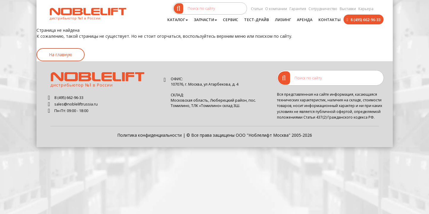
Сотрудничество (322, 8)
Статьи (257, 8)
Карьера (365, 8)
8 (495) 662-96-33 (366, 19)
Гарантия (297, 8)
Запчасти (205, 19)
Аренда (304, 19)
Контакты (329, 19)
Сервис (230, 19)
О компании (276, 8)
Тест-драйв (256, 19)
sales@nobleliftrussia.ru (76, 104)
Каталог (177, 19)
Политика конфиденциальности (149, 135)
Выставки (348, 8)
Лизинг (283, 19)
